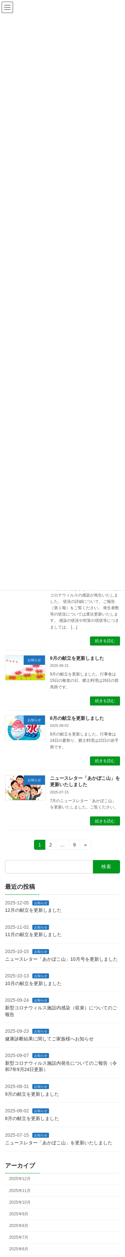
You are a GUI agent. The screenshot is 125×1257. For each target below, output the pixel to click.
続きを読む (105, 640)
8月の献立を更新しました (77, 718)
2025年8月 (18, 1225)
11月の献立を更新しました (33, 934)
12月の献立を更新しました (33, 910)
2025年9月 (18, 1214)
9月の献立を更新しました (77, 658)
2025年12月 (20, 1178)
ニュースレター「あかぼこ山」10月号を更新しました (61, 959)
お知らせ (40, 903)
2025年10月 (20, 1202)
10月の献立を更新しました (33, 983)
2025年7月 (18, 1237)
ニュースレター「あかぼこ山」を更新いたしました (58, 1142)
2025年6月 (18, 1249)
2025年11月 (20, 1190)
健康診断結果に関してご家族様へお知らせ (49, 1038)
